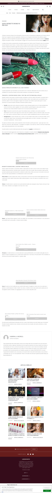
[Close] (51, 489)
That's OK (47, 490)
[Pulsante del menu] (1, 6)
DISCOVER (4, 21)
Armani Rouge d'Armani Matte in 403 (26, 134)
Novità (10, 9)
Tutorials (16, 9)
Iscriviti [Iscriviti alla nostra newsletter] (34, 449)
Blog (10, 13)
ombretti (47, 39)
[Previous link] (6, 10)
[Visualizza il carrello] (50, 6)
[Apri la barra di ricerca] (3, 6)
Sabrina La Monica (16, 337)
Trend (28, 9)
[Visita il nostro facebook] (28, 454)
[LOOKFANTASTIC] (26, 479)
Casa (7, 13)
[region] (26, 489)
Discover (13, 13)
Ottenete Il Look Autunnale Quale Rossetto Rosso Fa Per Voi (27, 13)
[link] (47, 6)
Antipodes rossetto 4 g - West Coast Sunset (14, 211)
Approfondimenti (36, 9)
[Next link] (45, 10)
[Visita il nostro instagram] (30, 454)
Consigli (22, 9)
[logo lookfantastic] (26, 6)
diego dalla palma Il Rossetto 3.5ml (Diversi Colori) (26, 281)
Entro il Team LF (18, 385)
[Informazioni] (26, 476)
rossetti (31, 130)
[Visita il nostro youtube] (33, 454)
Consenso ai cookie (26, 469)
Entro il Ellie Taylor (19, 421)
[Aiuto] (26, 473)
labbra (44, 41)
